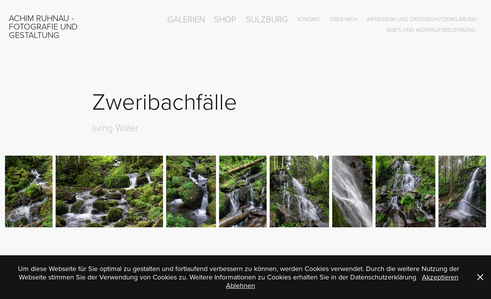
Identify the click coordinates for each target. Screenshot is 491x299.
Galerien (186, 19)
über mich (344, 19)
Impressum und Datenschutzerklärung (422, 19)
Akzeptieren (440, 277)
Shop (225, 19)
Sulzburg (267, 19)
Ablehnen (240, 285)
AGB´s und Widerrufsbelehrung (431, 29)
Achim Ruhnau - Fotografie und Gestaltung (44, 26)
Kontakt (308, 19)
